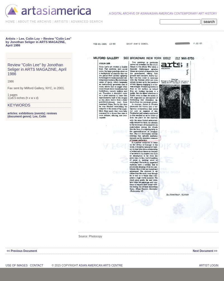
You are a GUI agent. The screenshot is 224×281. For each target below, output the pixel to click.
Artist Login (208, 265)
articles (12, 113)
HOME (10, 21)
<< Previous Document (22, 250)
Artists (10, 38)
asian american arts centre (101, 265)
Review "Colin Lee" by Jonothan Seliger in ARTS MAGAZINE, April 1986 (39, 42)
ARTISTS (61, 21)
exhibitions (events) (32, 113)
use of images (17, 265)
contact (36, 265)
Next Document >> (205, 250)
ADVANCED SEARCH (87, 21)
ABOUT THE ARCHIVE (35, 21)
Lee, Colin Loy (29, 38)
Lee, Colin (39, 116)
